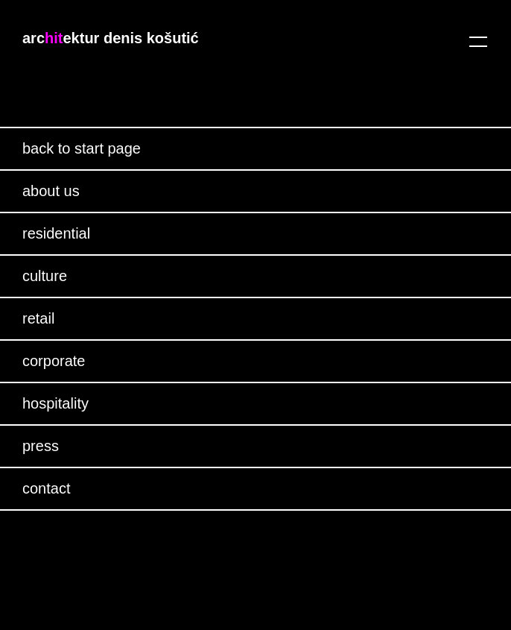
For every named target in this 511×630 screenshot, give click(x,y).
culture (44, 276)
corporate (54, 361)
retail (38, 318)
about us (51, 191)
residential (56, 233)
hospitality (55, 403)
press (40, 446)
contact (46, 488)
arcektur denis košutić (110, 38)
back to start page (81, 148)
